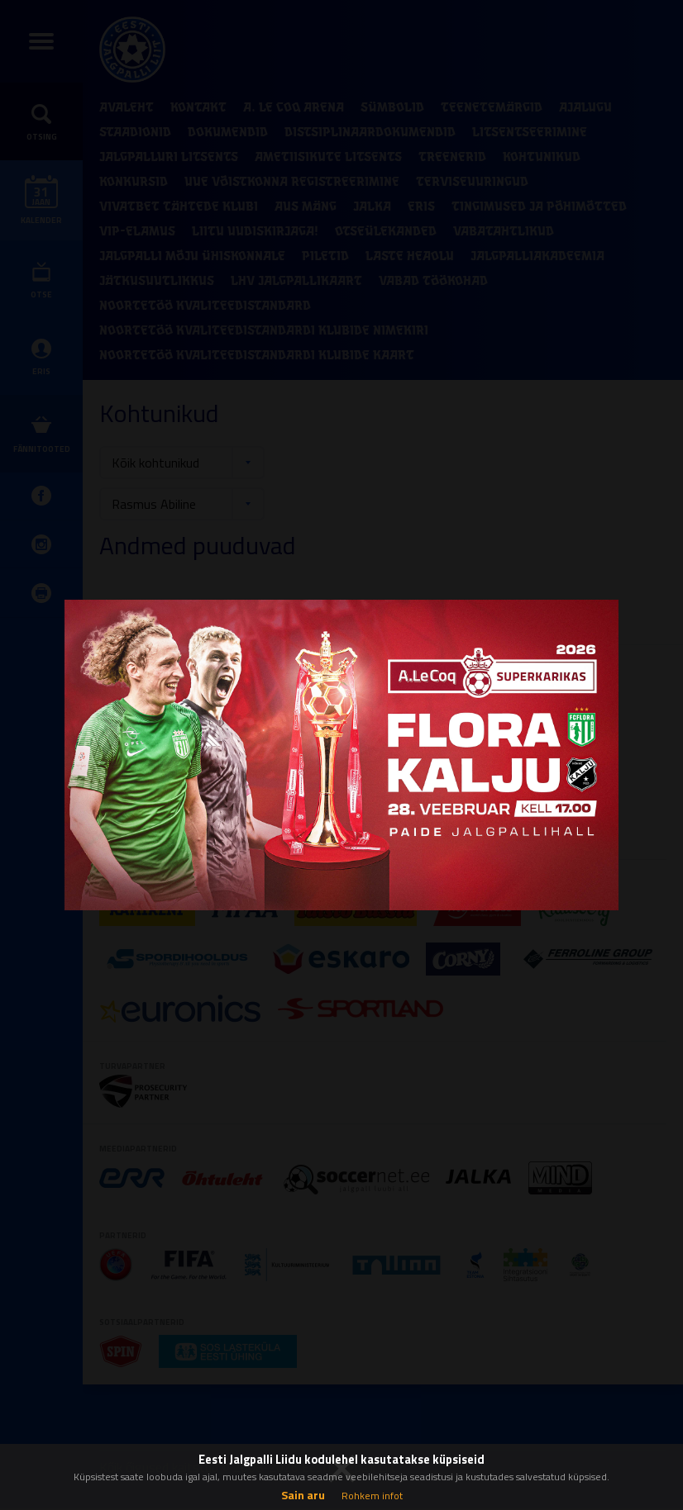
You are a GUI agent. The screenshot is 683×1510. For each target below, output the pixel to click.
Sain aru (303, 1494)
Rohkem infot (372, 1495)
